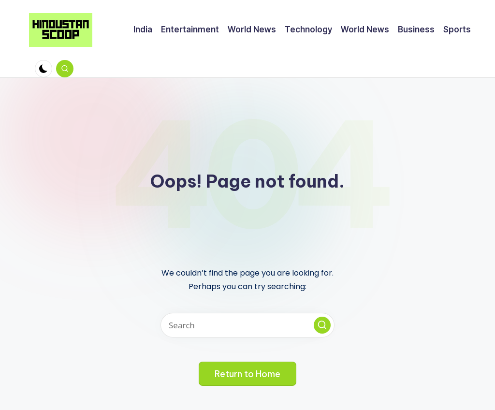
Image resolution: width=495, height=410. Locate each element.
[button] (322, 325)
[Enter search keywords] (247, 325)
